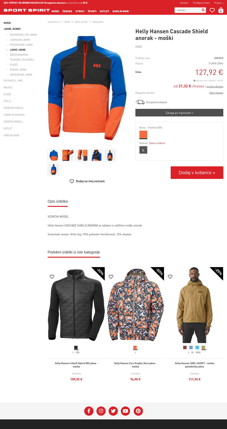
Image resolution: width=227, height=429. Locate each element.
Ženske (67, 11)
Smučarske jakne (21, 74)
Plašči (14, 64)
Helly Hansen (216, 92)
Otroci (80, 11)
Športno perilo (13, 107)
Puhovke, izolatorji (22, 59)
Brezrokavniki (19, 54)
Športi (92, 11)
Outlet (104, 11)
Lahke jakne (18, 49)
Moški (55, 11)
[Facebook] (88, 411)
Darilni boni (120, 11)
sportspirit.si (54, 21)
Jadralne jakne (20, 39)
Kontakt (184, 2)
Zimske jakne (18, 69)
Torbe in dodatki (14, 114)
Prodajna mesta (201, 2)
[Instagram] (101, 411)
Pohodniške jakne (21, 44)
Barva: (150, 127)
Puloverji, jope (13, 80)
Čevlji (7, 101)
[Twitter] (113, 411)
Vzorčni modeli (13, 121)
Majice (8, 87)
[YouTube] (125, 411)
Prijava (218, 2)
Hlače (7, 94)
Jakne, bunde (12, 28)
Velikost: (152, 143)
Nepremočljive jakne (23, 34)
